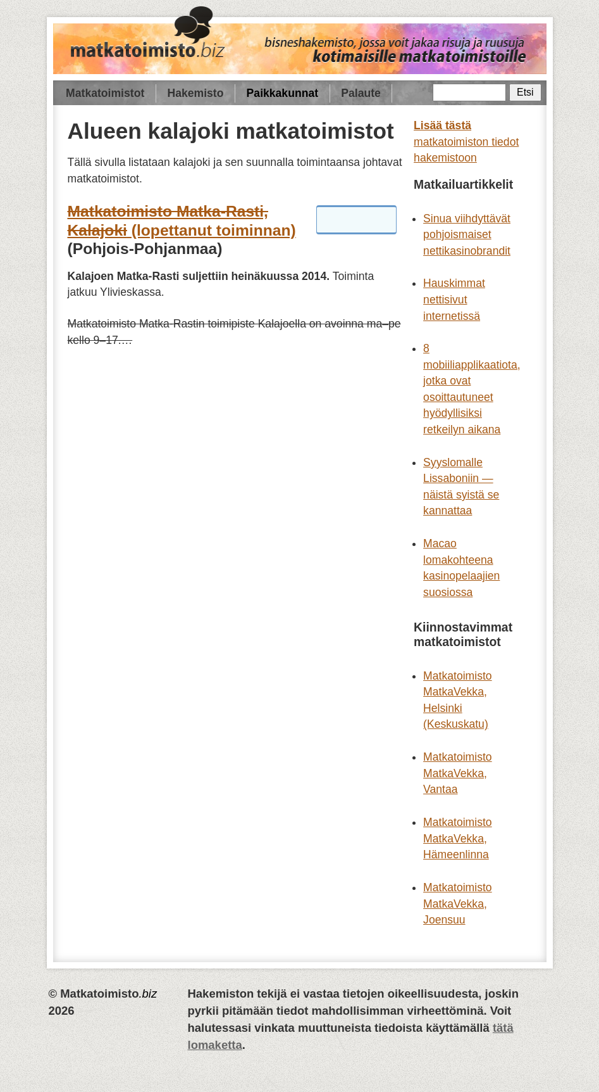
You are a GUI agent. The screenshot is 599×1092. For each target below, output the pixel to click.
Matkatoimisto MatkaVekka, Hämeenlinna (457, 838)
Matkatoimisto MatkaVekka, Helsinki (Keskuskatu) (457, 700)
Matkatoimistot (105, 93)
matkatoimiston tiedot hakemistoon (466, 141)
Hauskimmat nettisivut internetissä (454, 299)
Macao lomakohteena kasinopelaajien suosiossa (461, 568)
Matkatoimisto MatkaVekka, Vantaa (457, 773)
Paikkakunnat (282, 93)
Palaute (361, 93)
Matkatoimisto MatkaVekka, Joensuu (457, 903)
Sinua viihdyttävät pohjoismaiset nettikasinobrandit (466, 234)
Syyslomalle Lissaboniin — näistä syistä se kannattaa (461, 486)
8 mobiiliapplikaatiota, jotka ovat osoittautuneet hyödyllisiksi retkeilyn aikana (472, 389)
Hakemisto (195, 93)
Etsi (525, 92)
